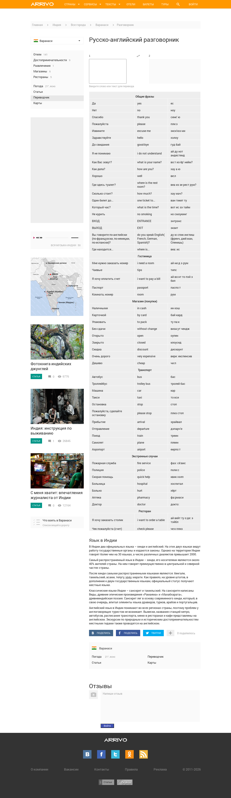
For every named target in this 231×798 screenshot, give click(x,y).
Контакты (101, 769)
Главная (37, 25)
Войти (193, 4)
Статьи (96, 662)
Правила (131, 769)
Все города (78, 25)
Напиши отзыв (112, 693)
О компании (39, 769)
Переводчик (155, 656)
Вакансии (71, 769)
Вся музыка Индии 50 (66, 245)
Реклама (160, 769)
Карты (152, 662)
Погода (97, 656)
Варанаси (102, 25)
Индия (57, 25)
